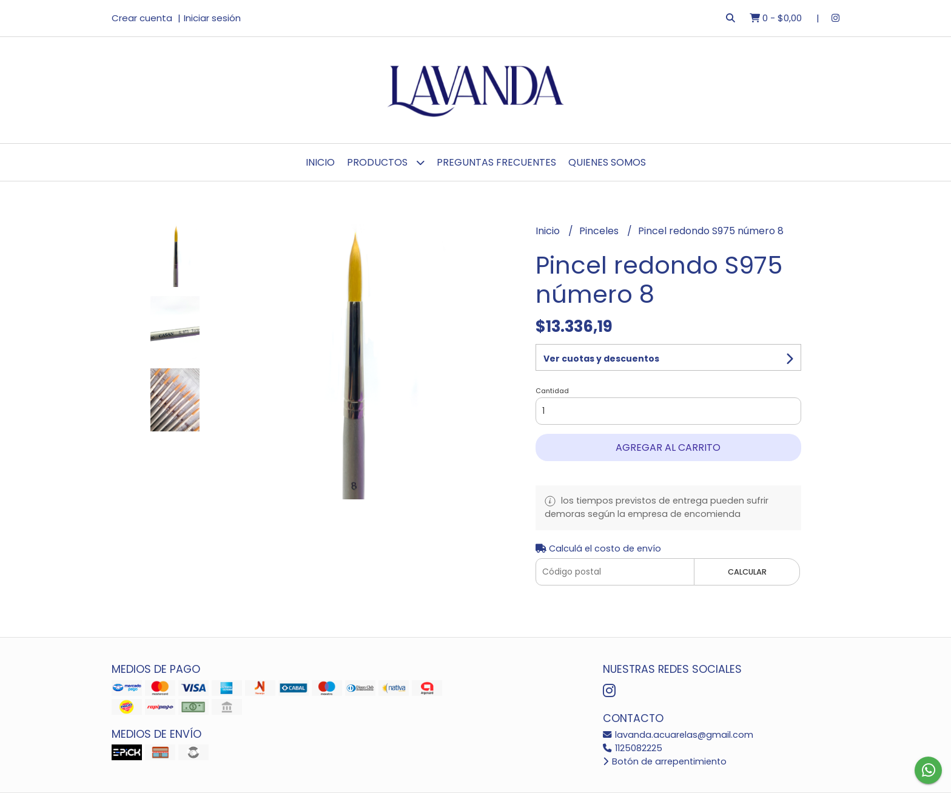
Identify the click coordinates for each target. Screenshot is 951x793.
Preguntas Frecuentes (496, 162)
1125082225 (632, 748)
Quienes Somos (607, 162)
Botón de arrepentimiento (665, 761)
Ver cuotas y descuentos (601, 359)
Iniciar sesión (212, 18)
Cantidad (552, 391)
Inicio (320, 162)
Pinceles (600, 231)
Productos (386, 162)
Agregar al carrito (668, 447)
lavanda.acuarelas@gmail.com (678, 735)
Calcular (747, 572)
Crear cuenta (142, 18)
